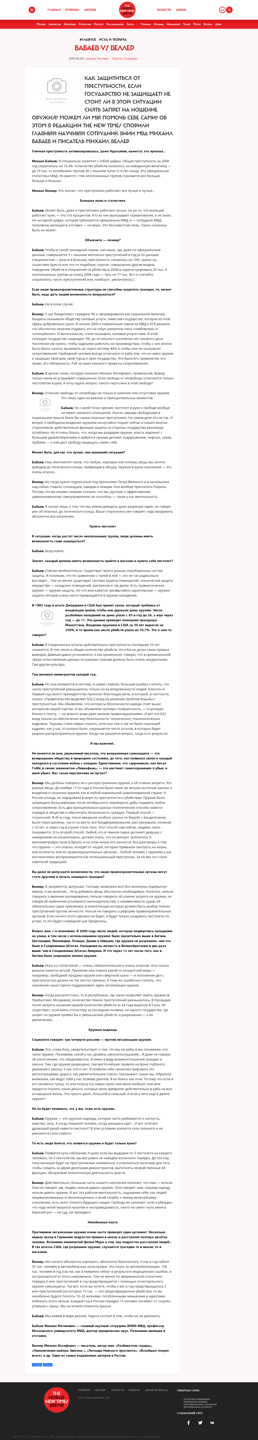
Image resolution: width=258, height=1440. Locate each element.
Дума (218, 24)
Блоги (130, 24)
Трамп (186, 24)
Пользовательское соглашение (200, 1404)
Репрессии (85, 24)
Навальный (173, 24)
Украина (146, 24)
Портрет (99, 24)
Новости (164, 10)
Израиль (159, 24)
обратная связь (188, 1390)
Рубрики (72, 10)
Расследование (115, 24)
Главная (54, 10)
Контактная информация (197, 1399)
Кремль (208, 24)
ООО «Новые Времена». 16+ (94, 1397)
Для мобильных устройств (198, 1407)
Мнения (134, 1390)
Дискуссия (55, 24)
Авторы (90, 10)
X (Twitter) (37, 1365)
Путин (197, 24)
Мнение (41, 24)
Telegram (47, 1365)
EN (222, 10)
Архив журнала (156, 1390)
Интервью (70, 24)
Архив (181, 10)
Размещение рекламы (195, 1401)
